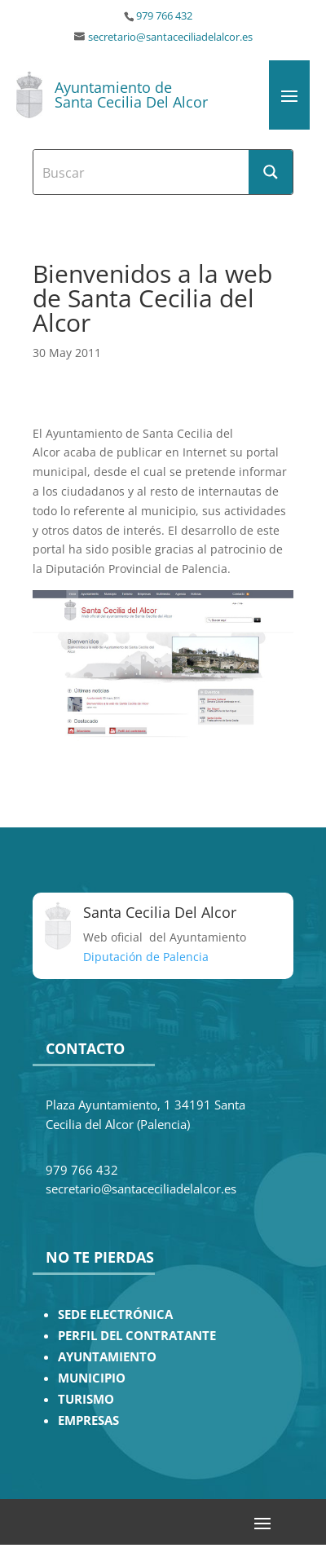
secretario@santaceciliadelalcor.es (170, 37)
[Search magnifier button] (271, 172)
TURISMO (86, 1399)
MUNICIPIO (92, 1378)
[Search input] (141, 172)
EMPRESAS (88, 1420)
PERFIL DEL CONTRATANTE (137, 1335)
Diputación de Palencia (146, 956)
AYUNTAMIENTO (107, 1356)
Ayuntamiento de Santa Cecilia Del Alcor (131, 94)
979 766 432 (164, 16)
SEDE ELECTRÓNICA (115, 1314)
